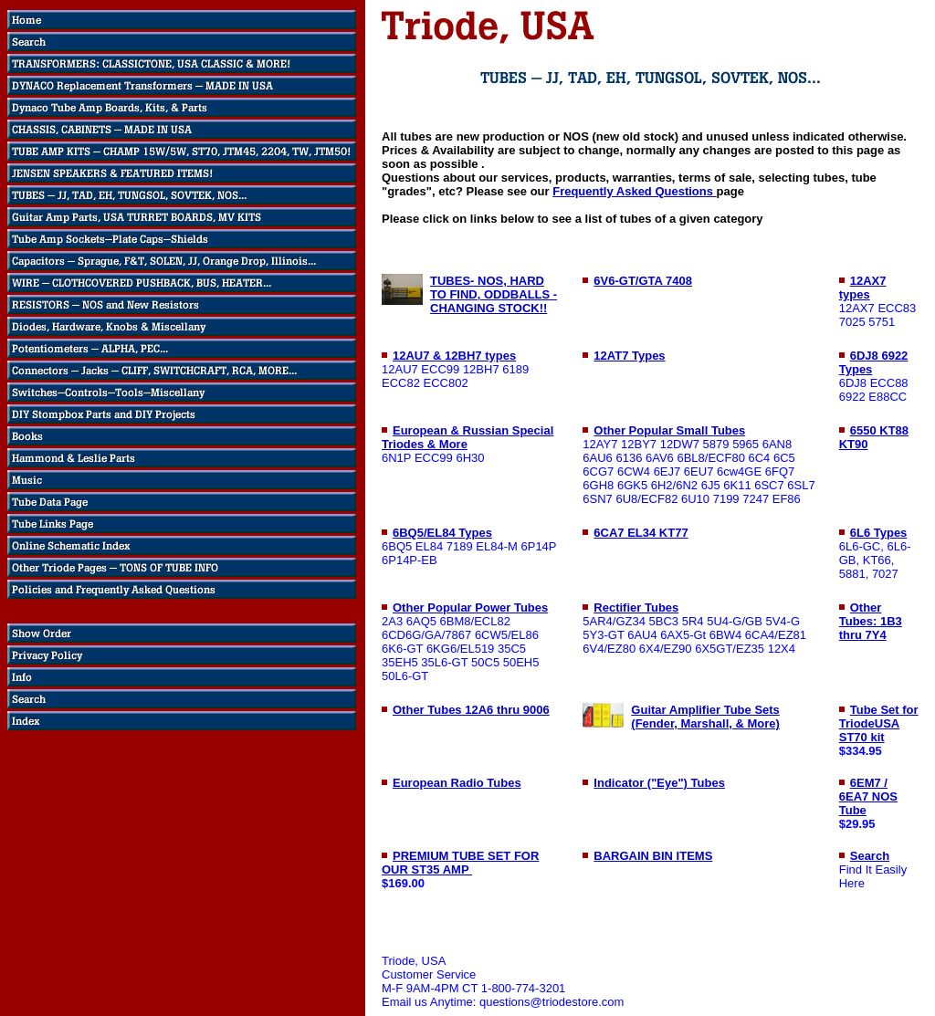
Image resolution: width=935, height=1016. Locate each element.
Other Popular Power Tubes (470, 607)
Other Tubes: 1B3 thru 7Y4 (870, 621)
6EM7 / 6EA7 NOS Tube (868, 796)
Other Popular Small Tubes (669, 430)
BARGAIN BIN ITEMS (653, 856)
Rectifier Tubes (636, 607)
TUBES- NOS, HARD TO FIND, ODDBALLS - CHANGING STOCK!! (493, 294)
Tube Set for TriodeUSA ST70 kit (879, 723)
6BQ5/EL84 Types (442, 532)
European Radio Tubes (457, 783)
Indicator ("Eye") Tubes (659, 783)
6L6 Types (879, 532)
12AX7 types (863, 287)
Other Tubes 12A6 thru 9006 (471, 710)
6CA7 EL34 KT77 (641, 532)
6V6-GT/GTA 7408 (643, 281)
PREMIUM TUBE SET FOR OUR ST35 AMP (460, 862)
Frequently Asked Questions (634, 191)
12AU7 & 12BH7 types (454, 355)
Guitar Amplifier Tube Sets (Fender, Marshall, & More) (705, 716)
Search (869, 856)
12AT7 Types (629, 355)
